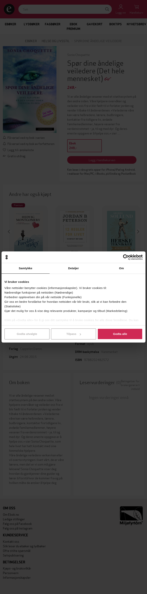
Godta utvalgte (27, 333)
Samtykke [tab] (25, 268)
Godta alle (120, 333)
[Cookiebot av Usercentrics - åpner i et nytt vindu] (126, 257)
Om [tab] (121, 268)
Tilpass (73, 333)
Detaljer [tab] (73, 268)
